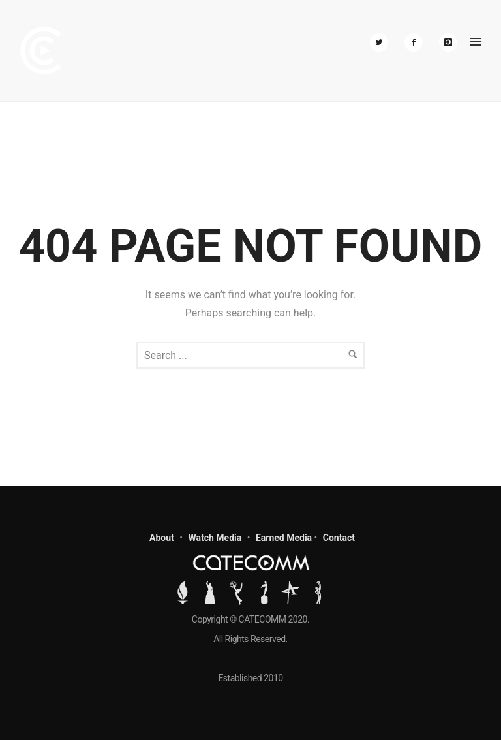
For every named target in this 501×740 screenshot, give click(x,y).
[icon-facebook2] (416, 42)
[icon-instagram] (448, 42)
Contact (339, 537)
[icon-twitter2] (382, 42)
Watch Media (214, 537)
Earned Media (284, 537)
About (161, 537)
